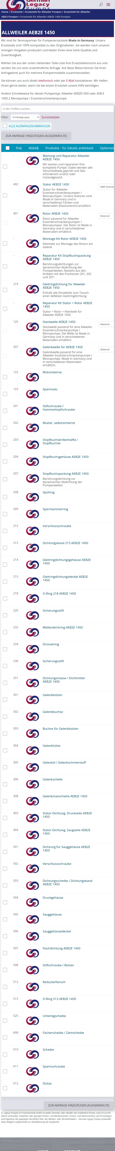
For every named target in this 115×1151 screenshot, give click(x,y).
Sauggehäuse (52, 914)
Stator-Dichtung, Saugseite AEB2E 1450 (66, 831)
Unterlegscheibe (54, 1016)
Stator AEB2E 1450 (56, 184)
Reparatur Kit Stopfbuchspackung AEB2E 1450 (67, 257)
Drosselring (51, 644)
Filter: (5, 117)
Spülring (49, 492)
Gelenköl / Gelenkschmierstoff (64, 762)
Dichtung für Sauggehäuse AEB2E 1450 (66, 848)
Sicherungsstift (53, 610)
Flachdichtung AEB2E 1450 (62, 948)
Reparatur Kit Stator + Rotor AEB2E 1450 (67, 304)
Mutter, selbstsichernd (59, 423)
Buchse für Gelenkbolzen (61, 728)
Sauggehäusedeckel (57, 931)
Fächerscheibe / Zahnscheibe (63, 1032)
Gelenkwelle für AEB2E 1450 (63, 347)
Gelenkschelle (52, 779)
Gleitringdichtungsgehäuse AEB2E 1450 (67, 561)
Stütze (47, 1083)
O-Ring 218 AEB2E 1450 (59, 593)
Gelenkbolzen (52, 695)
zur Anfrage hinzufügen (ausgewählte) (36, 136)
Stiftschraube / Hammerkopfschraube (59, 407)
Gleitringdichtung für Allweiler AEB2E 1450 (64, 285)
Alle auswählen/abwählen (29, 126)
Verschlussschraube (57, 526)
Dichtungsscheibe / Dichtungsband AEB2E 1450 (67, 882)
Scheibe (48, 1049)
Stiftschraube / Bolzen (58, 965)
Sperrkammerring (55, 509)
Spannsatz (50, 389)
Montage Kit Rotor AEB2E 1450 (64, 238)
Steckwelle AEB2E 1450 (59, 321)
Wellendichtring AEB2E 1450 (63, 627)
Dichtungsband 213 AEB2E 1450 (65, 543)
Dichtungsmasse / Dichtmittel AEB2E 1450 (64, 679)
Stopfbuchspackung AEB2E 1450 (66, 473)
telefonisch (45, 81)
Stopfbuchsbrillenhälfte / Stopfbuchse (60, 441)
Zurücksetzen (51, 117)
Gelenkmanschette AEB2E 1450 (65, 796)
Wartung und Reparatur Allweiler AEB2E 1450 (66, 157)
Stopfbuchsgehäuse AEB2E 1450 (66, 456)
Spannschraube (54, 1066)
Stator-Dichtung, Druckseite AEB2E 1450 (67, 814)
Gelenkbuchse (53, 711)
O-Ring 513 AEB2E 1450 (59, 998)
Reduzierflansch (54, 982)
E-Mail (70, 81)
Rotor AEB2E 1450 (55, 213)
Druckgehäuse (53, 897)
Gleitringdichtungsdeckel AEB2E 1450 (65, 578)
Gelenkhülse (51, 745)
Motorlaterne (52, 372)
